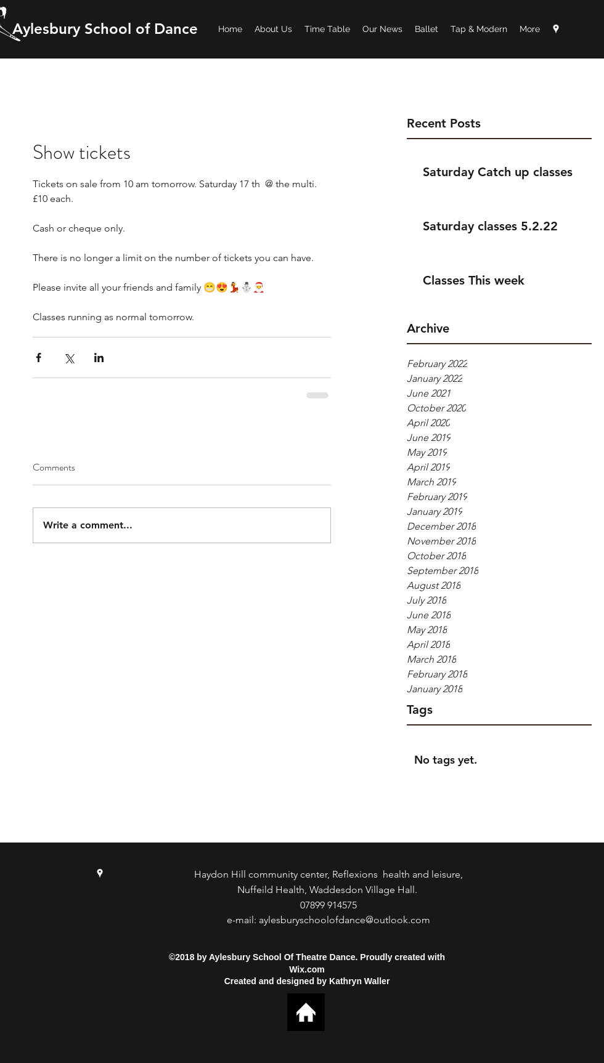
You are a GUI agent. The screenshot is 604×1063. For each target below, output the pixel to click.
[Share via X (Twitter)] (69, 357)
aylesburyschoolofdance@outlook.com (344, 920)
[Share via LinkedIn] (99, 357)
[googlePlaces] (556, 29)
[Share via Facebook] (38, 357)
